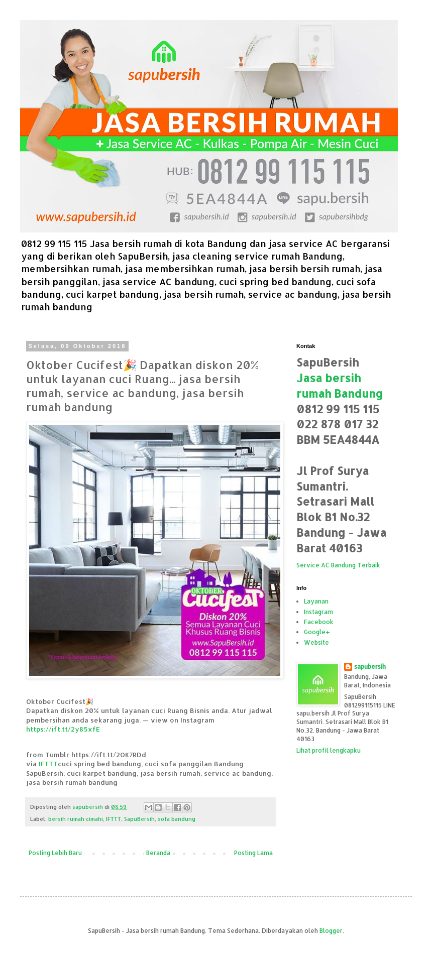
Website (316, 642)
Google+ (317, 632)
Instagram (318, 612)
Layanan (316, 601)
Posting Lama (253, 853)
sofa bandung (176, 818)
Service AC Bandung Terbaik (338, 565)
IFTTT (48, 763)
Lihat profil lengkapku (328, 750)
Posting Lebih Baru (55, 853)
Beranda (158, 853)
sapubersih (370, 666)
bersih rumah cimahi (75, 818)
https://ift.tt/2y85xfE (63, 729)
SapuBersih (139, 818)
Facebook (319, 622)
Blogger (331, 930)
